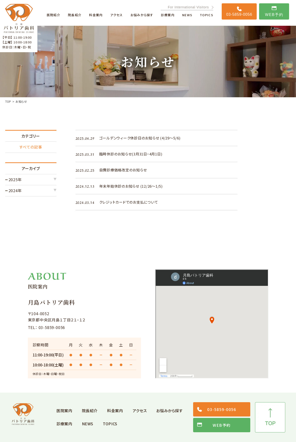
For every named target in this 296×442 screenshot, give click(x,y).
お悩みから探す (169, 410)
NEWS (88, 424)
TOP (8, 101)
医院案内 (64, 410)
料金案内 (115, 410)
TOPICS (110, 424)
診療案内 (64, 424)
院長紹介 (90, 410)
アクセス (140, 410)
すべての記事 (30, 147)
